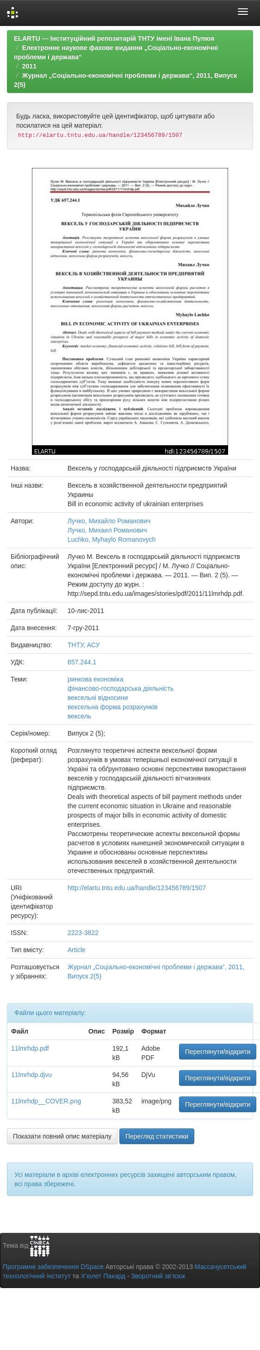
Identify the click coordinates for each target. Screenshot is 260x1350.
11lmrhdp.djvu (31, 1074)
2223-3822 (83, 932)
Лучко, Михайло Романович (109, 521)
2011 (29, 66)
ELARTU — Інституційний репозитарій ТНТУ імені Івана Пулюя (114, 38)
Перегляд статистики (156, 1136)
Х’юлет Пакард (103, 1276)
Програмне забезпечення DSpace (53, 1266)
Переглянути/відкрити (218, 1051)
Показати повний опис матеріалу (62, 1136)
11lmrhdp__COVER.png (46, 1101)
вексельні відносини (98, 697)
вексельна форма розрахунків (113, 707)
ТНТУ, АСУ (84, 645)
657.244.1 (82, 662)
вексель (79, 716)
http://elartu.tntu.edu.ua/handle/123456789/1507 (137, 888)
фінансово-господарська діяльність (120, 688)
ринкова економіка (96, 679)
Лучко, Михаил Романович (107, 530)
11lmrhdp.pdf (30, 1048)
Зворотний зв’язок (158, 1276)
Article (77, 950)
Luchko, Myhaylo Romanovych (112, 539)
